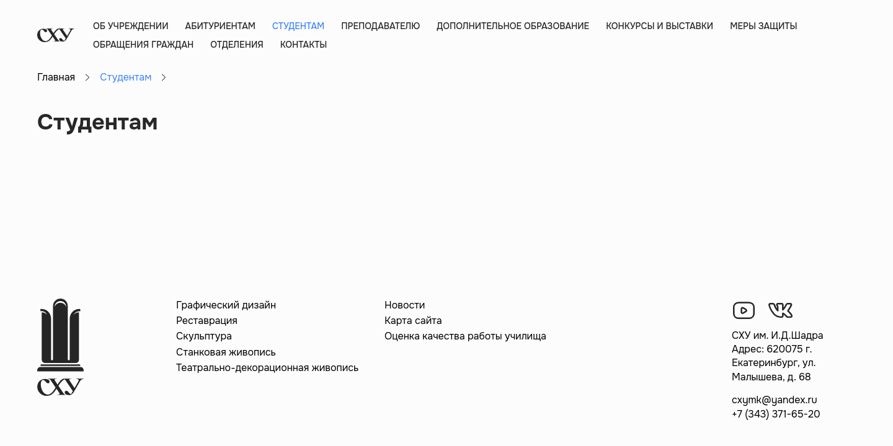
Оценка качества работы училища (465, 336)
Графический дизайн (226, 305)
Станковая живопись (226, 352)
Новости (404, 305)
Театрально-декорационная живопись (267, 367)
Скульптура (204, 336)
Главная (56, 77)
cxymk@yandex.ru (774, 399)
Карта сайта (413, 320)
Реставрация (207, 320)
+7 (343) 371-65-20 (776, 414)
